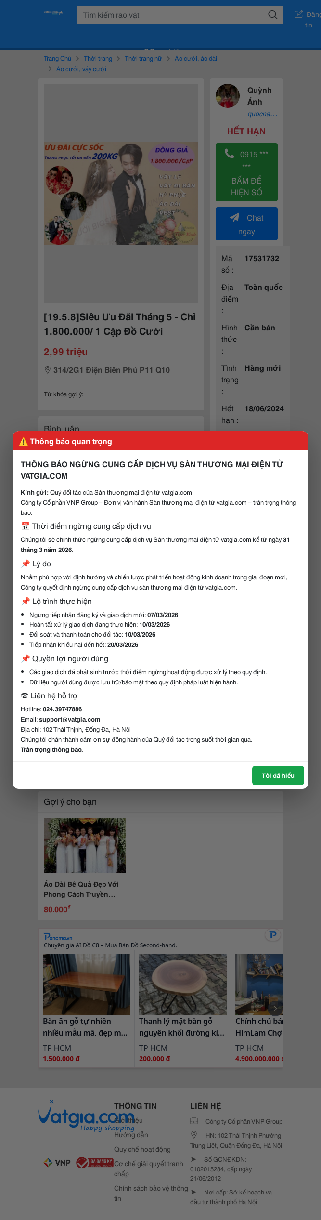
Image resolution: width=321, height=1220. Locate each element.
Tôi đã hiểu (278, 775)
